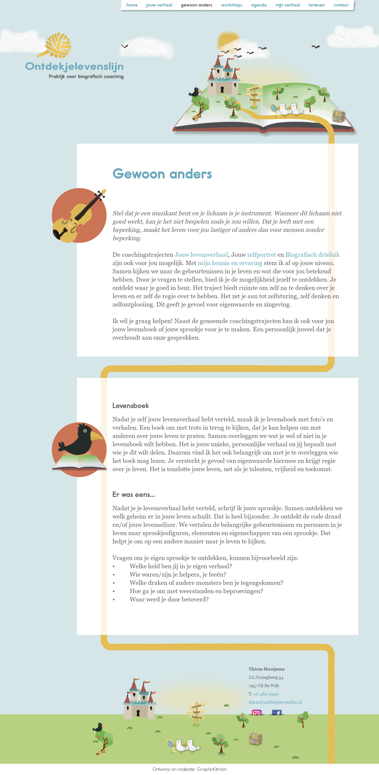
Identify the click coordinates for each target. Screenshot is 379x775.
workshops (231, 5)
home (132, 5)
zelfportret (261, 254)
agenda (259, 5)
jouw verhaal (159, 5)
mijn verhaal (288, 5)
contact (341, 5)
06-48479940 (266, 694)
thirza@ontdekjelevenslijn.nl (275, 702)
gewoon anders (196, 5)
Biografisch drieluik (312, 254)
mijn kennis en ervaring (230, 262)
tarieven (317, 5)
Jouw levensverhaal (201, 254)
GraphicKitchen (212, 769)
